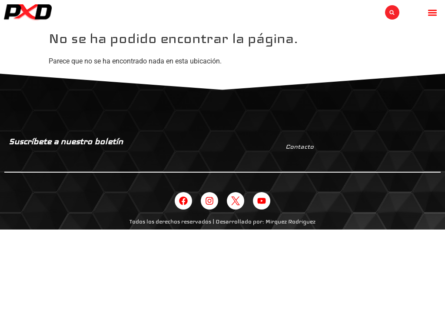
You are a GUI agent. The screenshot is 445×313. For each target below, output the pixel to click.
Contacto (300, 146)
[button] (392, 12)
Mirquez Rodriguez (290, 221)
